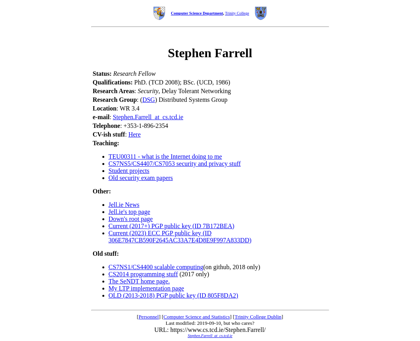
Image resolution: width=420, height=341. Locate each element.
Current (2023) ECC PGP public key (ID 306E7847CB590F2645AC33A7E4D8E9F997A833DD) (180, 237)
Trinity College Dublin (258, 317)
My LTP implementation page (146, 288)
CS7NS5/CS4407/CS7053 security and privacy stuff (175, 163)
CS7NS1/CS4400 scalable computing (156, 267)
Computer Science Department (197, 13)
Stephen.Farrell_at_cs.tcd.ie (148, 117)
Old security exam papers (141, 177)
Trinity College (237, 13)
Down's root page (131, 218)
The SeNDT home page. (139, 281)
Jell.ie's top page (130, 211)
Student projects (129, 170)
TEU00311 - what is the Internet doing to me (165, 156)
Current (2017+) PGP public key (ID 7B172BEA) (172, 226)
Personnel (149, 317)
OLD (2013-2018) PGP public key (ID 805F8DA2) (173, 295)
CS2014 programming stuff (143, 274)
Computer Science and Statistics (197, 317)
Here (134, 134)
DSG (148, 99)
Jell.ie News (124, 204)
